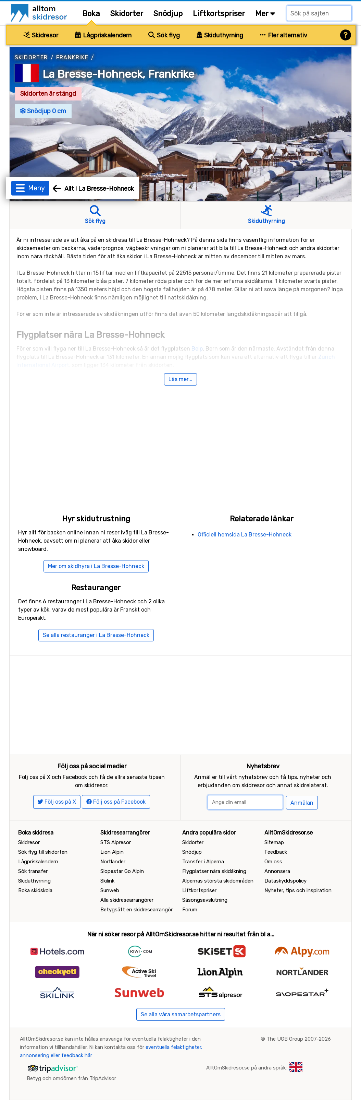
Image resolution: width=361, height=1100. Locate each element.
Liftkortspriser (219, 13)
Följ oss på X (57, 802)
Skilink (107, 881)
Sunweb (109, 890)
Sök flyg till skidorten (42, 852)
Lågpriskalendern (103, 35)
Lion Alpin (112, 852)
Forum (189, 910)
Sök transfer (33, 871)
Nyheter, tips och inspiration (298, 890)
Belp (197, 348)
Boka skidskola (35, 890)
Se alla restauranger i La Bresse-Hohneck (96, 635)
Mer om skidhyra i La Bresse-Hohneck (96, 566)
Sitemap (274, 842)
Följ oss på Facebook (116, 802)
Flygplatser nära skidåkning (214, 871)
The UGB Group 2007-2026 (298, 1039)
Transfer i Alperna (203, 862)
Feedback (275, 852)
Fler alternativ (283, 35)
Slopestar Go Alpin (122, 871)
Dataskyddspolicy (285, 881)
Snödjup (168, 13)
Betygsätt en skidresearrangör (136, 910)
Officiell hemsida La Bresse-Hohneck (244, 534)
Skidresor (40, 35)
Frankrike (72, 57)
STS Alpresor (115, 842)
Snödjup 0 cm (43, 111)
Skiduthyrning (220, 35)
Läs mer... (180, 379)
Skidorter (126, 13)
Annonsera (277, 871)
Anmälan (301, 803)
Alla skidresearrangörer (126, 900)
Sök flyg (164, 35)
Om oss (273, 862)
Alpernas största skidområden (217, 881)
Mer (265, 13)
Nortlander (112, 862)
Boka (91, 13)
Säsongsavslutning (204, 900)
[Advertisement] (180, 442)
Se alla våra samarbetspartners (181, 1014)
